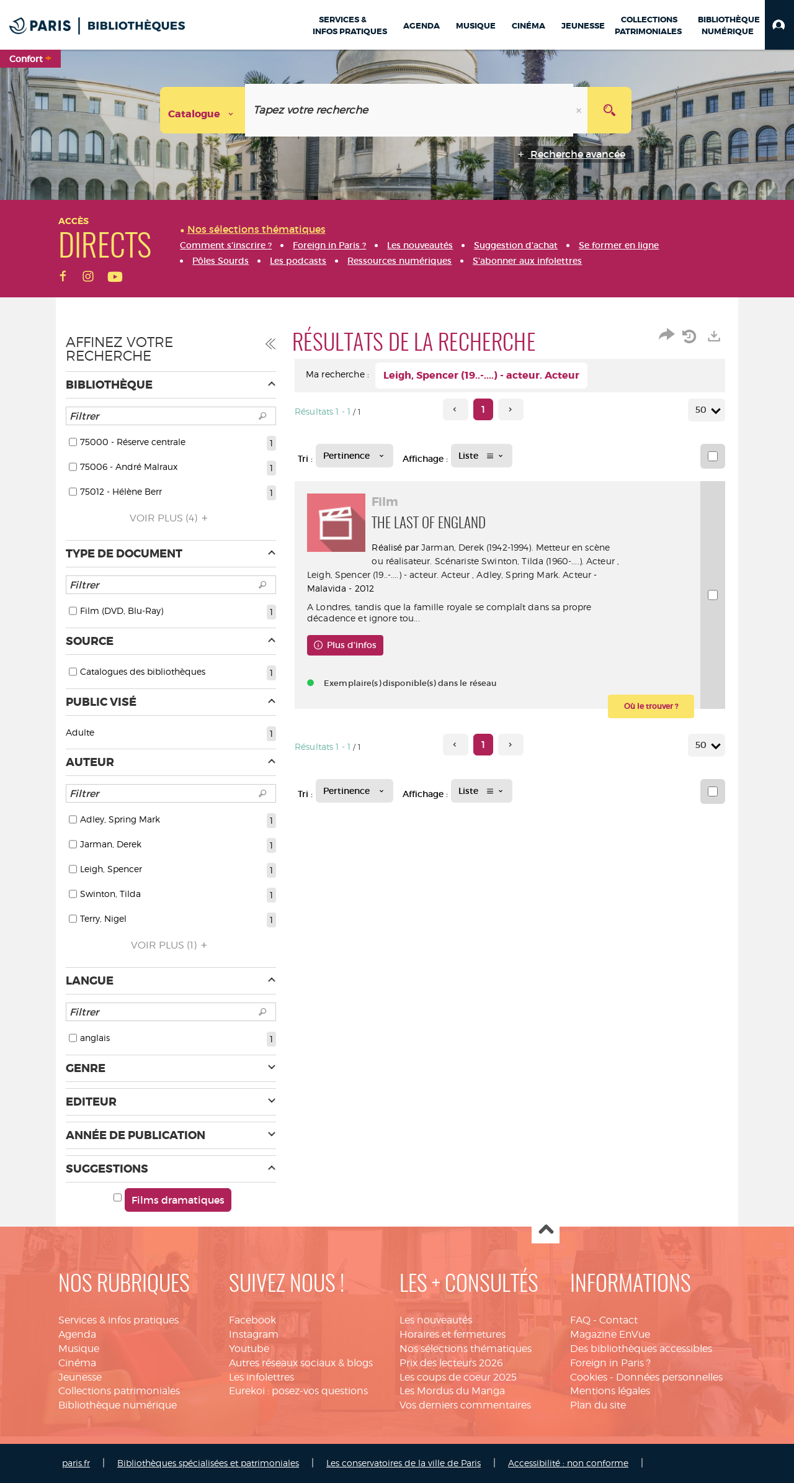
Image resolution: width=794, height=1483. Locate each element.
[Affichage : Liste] (481, 455)
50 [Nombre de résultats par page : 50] (702, 410)
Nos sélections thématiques (465, 1349)
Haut (546, 1230)
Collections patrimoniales (119, 1391)
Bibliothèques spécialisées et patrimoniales (208, 1463)
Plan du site (598, 1405)
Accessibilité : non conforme (568, 1463)
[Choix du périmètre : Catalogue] (203, 110)
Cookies (588, 1377)
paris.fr (76, 1463)
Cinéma (77, 1363)
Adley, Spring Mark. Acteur (399, 588)
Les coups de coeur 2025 (458, 1377)
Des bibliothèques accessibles (641, 1349)
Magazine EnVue (610, 1334)
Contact (618, 1320)
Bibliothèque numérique (117, 1405)
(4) (171, 518)
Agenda (77, 1334)
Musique (78, 1349)
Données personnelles (669, 1377)
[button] (779, 25)
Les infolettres (261, 1377)
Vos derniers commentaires (465, 1405)
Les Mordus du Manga (452, 1391)
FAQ (580, 1320)
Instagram (254, 1334)
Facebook (252, 1320)
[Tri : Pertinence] (354, 455)
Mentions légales (610, 1391)
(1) (171, 945)
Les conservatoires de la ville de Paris (403, 1463)
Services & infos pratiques (118, 1320)
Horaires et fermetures (452, 1334)
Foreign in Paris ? (610, 1363)
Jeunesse (80, 1377)
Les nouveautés (435, 1320)
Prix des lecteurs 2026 (451, 1363)
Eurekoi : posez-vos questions (298, 1391)
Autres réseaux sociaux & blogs (301, 1363)
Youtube (249, 1349)
